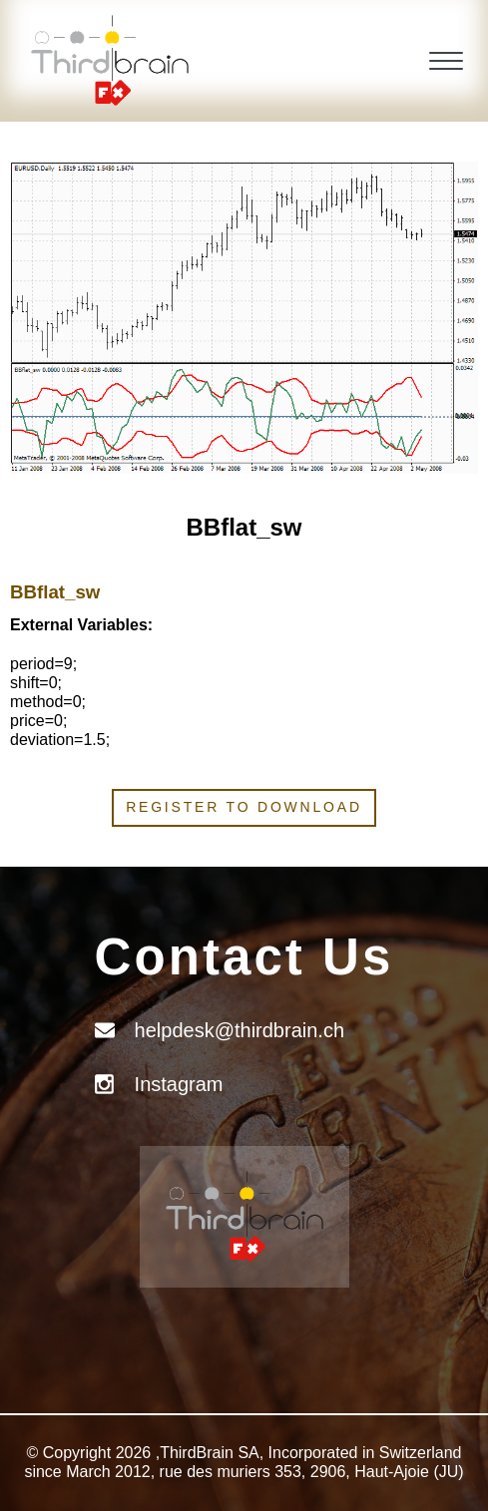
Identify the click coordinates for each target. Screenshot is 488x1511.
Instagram (179, 1084)
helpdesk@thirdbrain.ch (239, 1030)
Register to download (244, 807)
